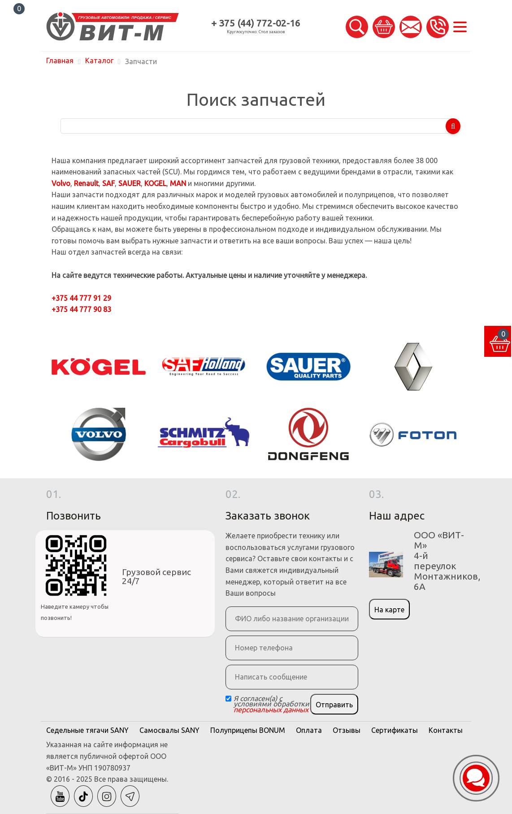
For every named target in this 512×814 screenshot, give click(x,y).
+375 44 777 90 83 (81, 309)
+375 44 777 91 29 (81, 298)
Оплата (309, 730)
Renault (86, 183)
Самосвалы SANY (169, 730)
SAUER (129, 183)
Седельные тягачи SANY (87, 730)
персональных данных (271, 710)
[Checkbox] (228, 698)
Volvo (61, 183)
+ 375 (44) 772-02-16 (255, 23)
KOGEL (155, 183)
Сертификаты (394, 730)
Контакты (446, 730)
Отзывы (346, 730)
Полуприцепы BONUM (247, 730)
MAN (178, 183)
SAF (108, 183)
